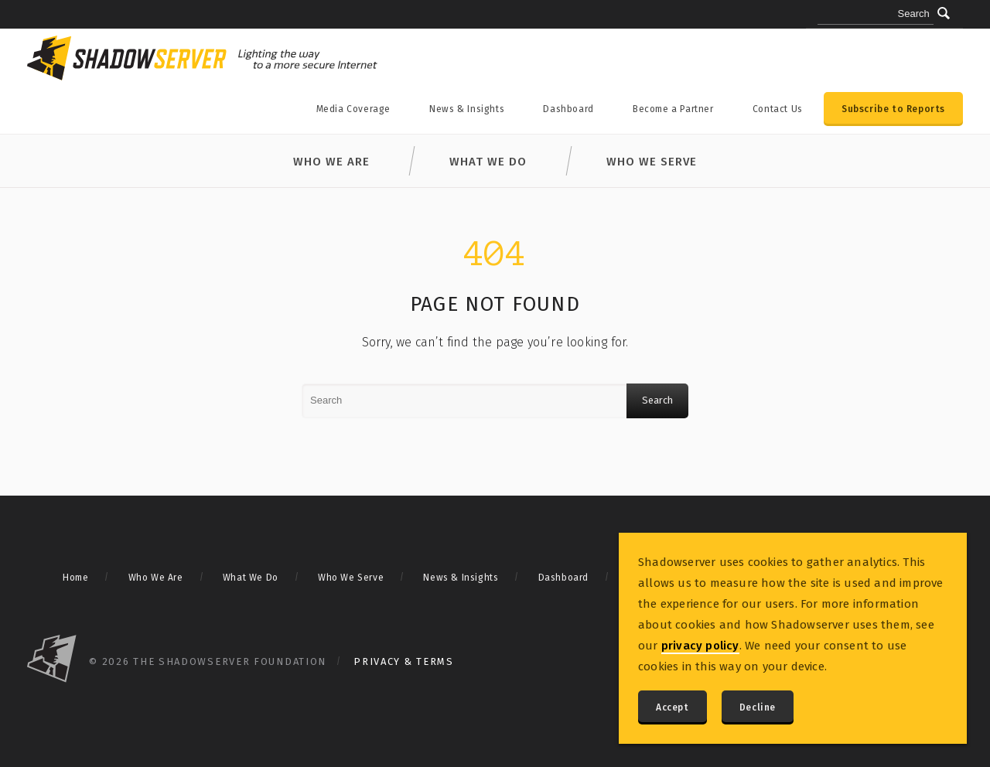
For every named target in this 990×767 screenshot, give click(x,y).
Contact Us (778, 109)
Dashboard (568, 109)
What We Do (488, 162)
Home (75, 577)
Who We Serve (651, 162)
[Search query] (876, 15)
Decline (757, 707)
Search (657, 400)
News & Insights (466, 109)
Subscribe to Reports (893, 109)
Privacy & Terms (403, 661)
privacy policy (700, 646)
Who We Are (331, 162)
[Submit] (943, 13)
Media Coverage (353, 109)
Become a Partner (673, 109)
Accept (672, 707)
